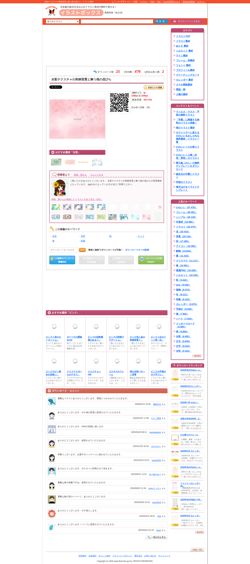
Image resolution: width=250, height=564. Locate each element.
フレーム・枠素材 (185, 60)
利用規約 (82, 556)
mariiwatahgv (155, 432)
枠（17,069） (183, 241)
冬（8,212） (182, 294)
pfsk (159, 516)
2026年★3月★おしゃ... (191, 370)
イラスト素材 (183, 41)
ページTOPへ (197, 549)
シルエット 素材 (184, 50)
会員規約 (92, 556)
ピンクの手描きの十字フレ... (158, 373)
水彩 (54, 236)
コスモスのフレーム (116, 373)
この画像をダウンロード (62, 260)
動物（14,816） (184, 251)
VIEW (175, 379)
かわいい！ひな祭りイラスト (187, 148)
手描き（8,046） (185, 309)
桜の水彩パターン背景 (137, 373)
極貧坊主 (157, 404)
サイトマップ (164, 556)
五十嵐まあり (155, 474)
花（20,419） (183, 231)
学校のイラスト (184, 182)
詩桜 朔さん (80, 175)
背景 (83, 236)
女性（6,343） (183, 351)
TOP (135, 2)
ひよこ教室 (156, 418)
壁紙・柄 (180, 89)
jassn (158, 530)
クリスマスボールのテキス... (74, 373)
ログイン (201, 2)
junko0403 (156, 460)
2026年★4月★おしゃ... (191, 467)
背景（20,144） (184, 236)
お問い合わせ (150, 556)
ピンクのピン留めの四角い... (53, 373)
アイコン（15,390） (186, 246)
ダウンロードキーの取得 (137, 250)
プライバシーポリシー (122, 556)
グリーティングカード (187, 75)
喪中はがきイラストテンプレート (187, 188)
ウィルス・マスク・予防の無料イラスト (187, 113)
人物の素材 (182, 94)
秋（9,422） (182, 280)
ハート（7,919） (185, 318)
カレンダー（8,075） (187, 304)
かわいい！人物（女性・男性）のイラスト (187, 156)
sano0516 (156, 502)
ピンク (141, 236)
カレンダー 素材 (184, 79)
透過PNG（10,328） (187, 270)
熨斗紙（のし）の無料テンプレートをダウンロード (187, 166)
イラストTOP (183, 36)
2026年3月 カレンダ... (190, 451)
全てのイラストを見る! (187, 21)
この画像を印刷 (151, 260)
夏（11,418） (183, 255)
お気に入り (154, 87)
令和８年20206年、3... (190, 418)
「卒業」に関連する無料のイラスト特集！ (187, 121)
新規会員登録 (189, 2)
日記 (159, 2)
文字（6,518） (183, 346)
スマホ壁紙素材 (184, 84)
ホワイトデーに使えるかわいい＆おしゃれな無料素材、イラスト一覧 (187, 137)
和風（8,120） (183, 299)
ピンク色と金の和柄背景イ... (137, 338)
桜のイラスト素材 (185, 127)
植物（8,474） (183, 289)
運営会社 (138, 556)
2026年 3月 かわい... (189, 402)
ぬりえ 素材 (182, 46)
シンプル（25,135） (186, 217)
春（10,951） (183, 265)
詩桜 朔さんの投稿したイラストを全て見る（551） (77, 199)
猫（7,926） (182, 314)
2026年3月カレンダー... (191, 386)
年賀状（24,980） (185, 222)
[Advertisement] (26, 55)
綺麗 (83, 241)
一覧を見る (197, 355)
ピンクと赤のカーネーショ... (53, 338)
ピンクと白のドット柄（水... (158, 338)
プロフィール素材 (185, 70)
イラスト (144, 2)
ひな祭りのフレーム (189, 435)
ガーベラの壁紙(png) (74, 338)
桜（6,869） (182, 331)
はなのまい (156, 446)
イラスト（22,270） (186, 226)
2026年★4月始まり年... (191, 499)
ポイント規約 (104, 556)
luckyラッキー (154, 488)
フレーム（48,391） (186, 212)
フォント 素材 (183, 65)
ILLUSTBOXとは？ (171, 2)
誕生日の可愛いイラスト (187, 176)
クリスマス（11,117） (188, 260)
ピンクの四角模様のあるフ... (95, 338)
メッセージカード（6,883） (185, 325)
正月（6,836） (183, 341)
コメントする (96, 175)
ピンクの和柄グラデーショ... (116, 338)
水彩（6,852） (183, 336)
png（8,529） (183, 285)
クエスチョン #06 (94, 373)
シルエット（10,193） (188, 275)
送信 (82, 250)
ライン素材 (182, 55)
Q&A (152, 2)
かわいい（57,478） (186, 207)
